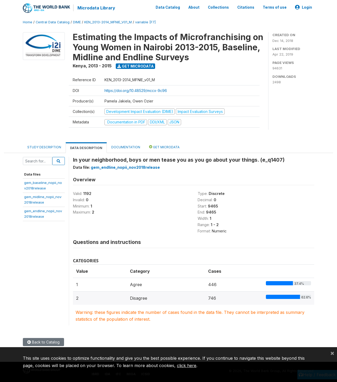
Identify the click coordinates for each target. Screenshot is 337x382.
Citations (245, 7)
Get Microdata (135, 66)
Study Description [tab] (44, 147)
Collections (218, 7)
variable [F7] (145, 22)
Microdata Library (96, 7)
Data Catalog (168, 7)
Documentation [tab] (125, 147)
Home (27, 22)
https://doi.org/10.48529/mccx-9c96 (135, 90)
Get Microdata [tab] (164, 147)
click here (186, 365)
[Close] (332, 353)
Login (303, 7)
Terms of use (275, 7)
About (193, 7)
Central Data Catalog (53, 22)
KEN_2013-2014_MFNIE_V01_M (108, 22)
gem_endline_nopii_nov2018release (125, 167)
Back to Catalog (43, 342)
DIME (77, 22)
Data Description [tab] (86, 148)
